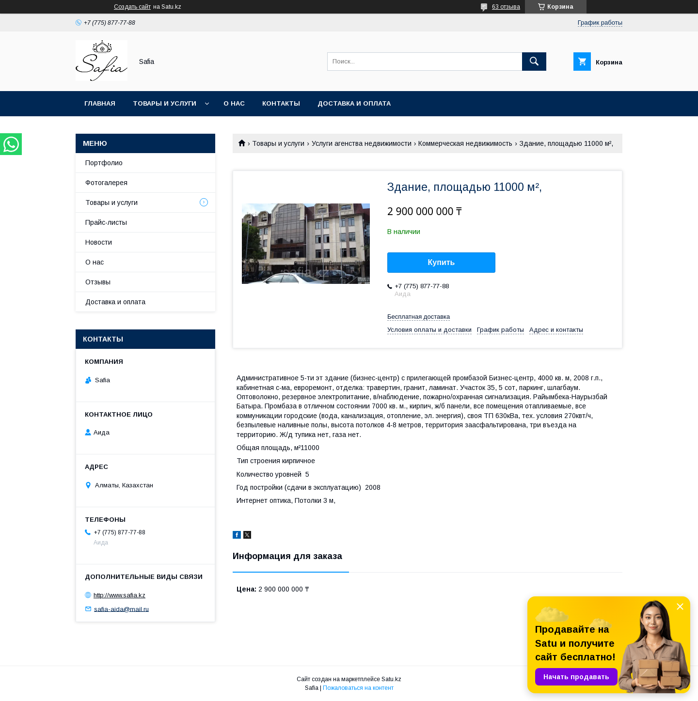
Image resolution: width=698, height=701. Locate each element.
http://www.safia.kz (119, 595)
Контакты (281, 103)
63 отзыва (506, 6)
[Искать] (534, 61)
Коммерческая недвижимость (465, 143)
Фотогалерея (106, 183)
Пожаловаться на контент (358, 688)
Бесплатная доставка (418, 316)
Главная (99, 103)
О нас (234, 103)
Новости (98, 242)
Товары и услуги (164, 103)
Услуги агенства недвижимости (362, 143)
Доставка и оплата (354, 103)
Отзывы (98, 282)
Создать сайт (132, 6)
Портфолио (104, 163)
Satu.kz (391, 679)
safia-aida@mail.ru (121, 608)
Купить (441, 262)
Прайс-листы (106, 222)
